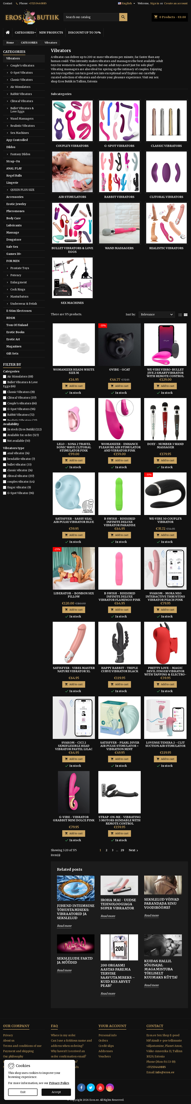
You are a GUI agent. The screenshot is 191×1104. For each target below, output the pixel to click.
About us (8, 1040)
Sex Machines (19, 133)
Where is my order (63, 1035)
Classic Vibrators (21, 80)
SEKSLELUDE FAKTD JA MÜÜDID (75, 960)
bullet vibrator (19, 464)
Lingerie (12, 182)
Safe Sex (12, 247)
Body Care (13, 218)
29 (122, 850)
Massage (12, 232)
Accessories (15, 197)
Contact (7, 3)
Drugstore (13, 239)
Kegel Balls (14, 175)
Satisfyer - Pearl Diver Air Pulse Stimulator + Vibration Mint (119, 746)
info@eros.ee (165, 1072)
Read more (64, 926)
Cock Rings (17, 289)
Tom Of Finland (17, 325)
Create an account (176, 3)
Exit (23, 1092)
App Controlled (17, 140)
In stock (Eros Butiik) (24, 429)
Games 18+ (13, 254)
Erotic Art (13, 339)
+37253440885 (38, 3)
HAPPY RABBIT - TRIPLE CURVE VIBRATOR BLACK (119, 669)
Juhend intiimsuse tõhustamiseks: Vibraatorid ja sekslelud (75, 912)
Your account (112, 1026)
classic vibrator (19, 470)
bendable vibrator (21, 459)
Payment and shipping (18, 1051)
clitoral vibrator (20, 476)
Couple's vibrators (22, 65)
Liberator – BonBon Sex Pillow (74, 594)
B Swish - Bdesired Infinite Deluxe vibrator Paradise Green (119, 523)
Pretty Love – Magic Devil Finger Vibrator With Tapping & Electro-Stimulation (165, 673)
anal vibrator (18, 453)
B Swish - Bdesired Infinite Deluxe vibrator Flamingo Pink (119, 596)
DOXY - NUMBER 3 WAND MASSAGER (165, 445)
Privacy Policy (59, 1083)
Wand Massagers (21, 118)
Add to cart (74, 385)
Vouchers (105, 1056)
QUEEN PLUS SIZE (22, 190)
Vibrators (13, 58)
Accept (56, 1092)
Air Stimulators (20, 87)
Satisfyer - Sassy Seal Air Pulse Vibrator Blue (74, 520)
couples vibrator (20, 481)
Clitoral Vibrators (21, 101)
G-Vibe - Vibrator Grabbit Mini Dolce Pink (73, 818)
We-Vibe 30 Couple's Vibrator (165, 520)
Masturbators (19, 296)
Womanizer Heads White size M (73, 371)
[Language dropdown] (127, 3)
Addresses (106, 1051)
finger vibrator (19, 487)
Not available (18, 441)
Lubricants (14, 225)
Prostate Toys (19, 268)
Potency (15, 275)
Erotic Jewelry (16, 204)
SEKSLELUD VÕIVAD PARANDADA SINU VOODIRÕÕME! (161, 903)
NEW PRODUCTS (51, 32)
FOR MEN (12, 261)
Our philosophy (13, 1056)
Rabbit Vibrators (21, 94)
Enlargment (18, 282)
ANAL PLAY (14, 168)
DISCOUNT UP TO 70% (84, 32)
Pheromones (15, 211)
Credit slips (106, 1046)
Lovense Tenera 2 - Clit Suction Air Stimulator (165, 744)
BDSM (10, 318)
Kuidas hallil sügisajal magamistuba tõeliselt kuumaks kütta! (160, 969)
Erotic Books (15, 332)
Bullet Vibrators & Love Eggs (22, 110)
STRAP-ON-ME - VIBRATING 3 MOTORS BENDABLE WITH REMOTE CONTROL (120, 820)
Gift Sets (12, 353)
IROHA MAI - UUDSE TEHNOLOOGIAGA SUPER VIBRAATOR (118, 904)
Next (134, 850)
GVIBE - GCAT (119, 369)
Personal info (108, 1035)
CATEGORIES (24, 32)
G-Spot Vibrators (21, 72)
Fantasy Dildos (20, 154)
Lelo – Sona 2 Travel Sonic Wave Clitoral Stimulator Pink (74, 447)
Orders (103, 1040)
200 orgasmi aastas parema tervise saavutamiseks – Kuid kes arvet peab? (118, 975)
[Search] (95, 17)
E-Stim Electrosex (19, 311)
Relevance (157, 314)
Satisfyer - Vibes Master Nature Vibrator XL (74, 669)
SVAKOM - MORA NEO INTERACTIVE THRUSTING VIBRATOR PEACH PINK (165, 596)
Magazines (13, 346)
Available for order (23, 435)
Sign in (154, 3)
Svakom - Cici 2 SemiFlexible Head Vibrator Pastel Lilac (73, 746)
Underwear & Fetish (23, 303)
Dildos (10, 147)
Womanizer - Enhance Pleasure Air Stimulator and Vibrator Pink (120, 447)
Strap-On (13, 161)
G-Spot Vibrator (20, 493)
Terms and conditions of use (22, 1046)
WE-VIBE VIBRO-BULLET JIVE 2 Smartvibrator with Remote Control (165, 373)
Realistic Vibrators (22, 126)
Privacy (8, 1035)
